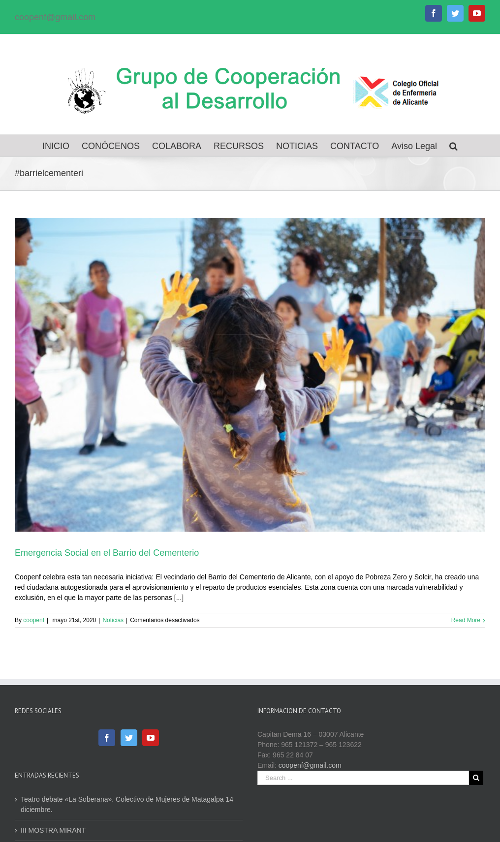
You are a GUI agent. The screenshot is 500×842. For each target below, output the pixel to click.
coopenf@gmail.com (55, 17)
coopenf (33, 620)
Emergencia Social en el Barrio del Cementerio (107, 553)
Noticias (113, 620)
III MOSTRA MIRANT (53, 830)
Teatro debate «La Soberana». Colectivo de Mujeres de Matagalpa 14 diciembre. (127, 804)
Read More (465, 620)
